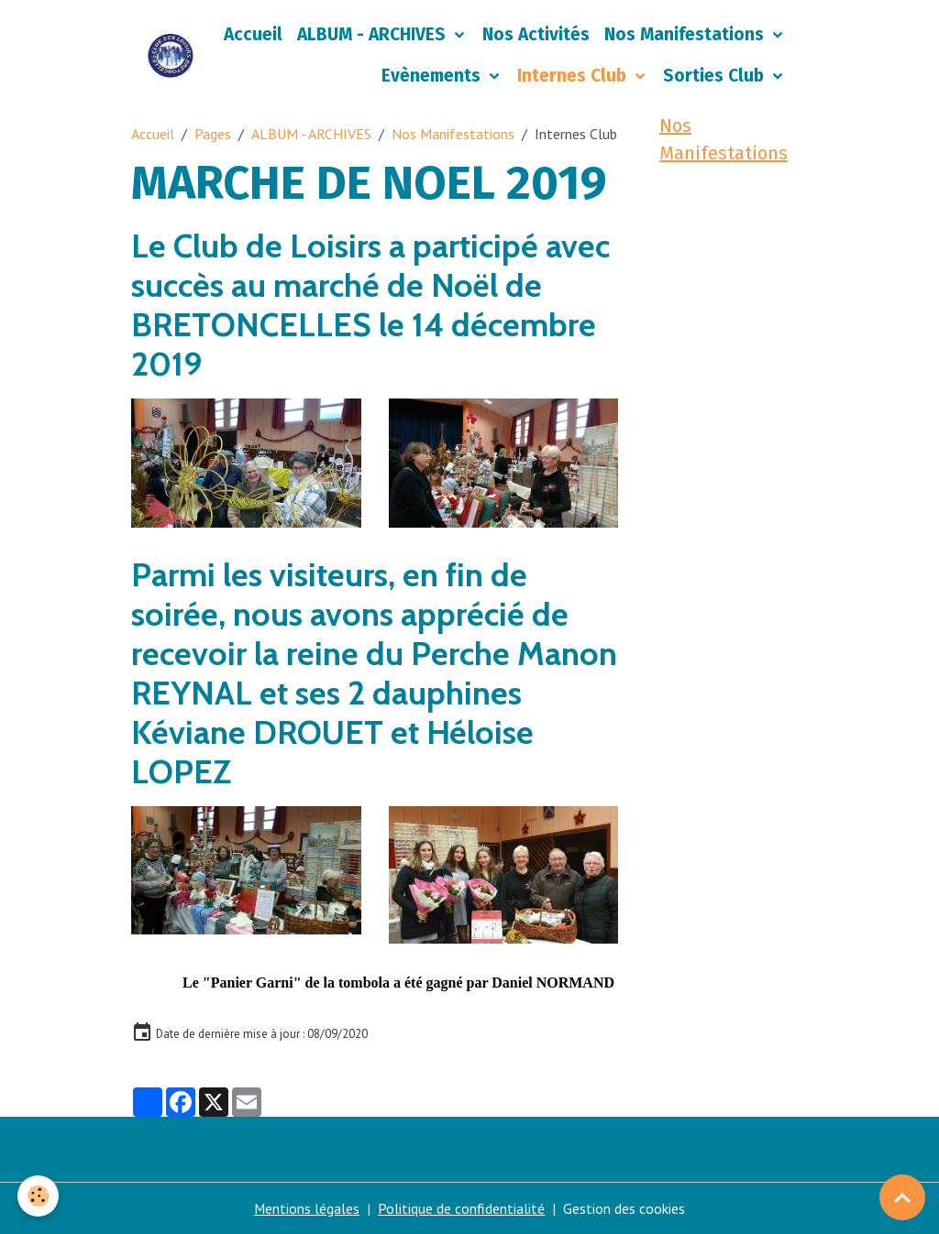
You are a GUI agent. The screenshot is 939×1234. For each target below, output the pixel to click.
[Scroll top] (902, 1197)
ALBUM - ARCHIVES (373, 34)
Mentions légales (307, 1208)
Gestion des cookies (625, 1208)
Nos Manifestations (686, 34)
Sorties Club (715, 75)
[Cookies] (39, 1196)
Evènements (433, 75)
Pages (212, 134)
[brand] (170, 55)
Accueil (253, 34)
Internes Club (574, 75)
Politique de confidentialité (462, 1208)
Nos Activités (536, 34)
